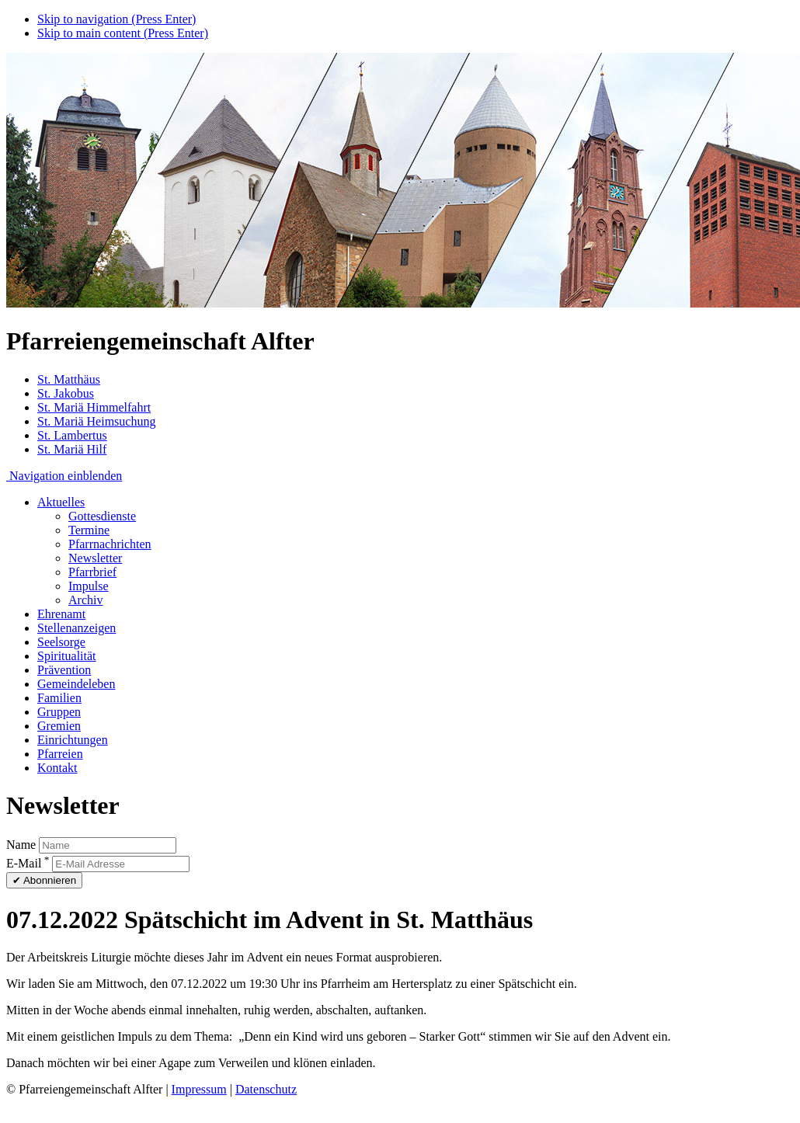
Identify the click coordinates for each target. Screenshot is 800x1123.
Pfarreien (60, 753)
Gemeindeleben (76, 683)
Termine (89, 530)
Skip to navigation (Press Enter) (116, 19)
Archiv (85, 600)
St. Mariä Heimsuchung (96, 421)
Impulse (88, 586)
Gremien (59, 725)
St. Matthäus (68, 379)
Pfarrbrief (92, 572)
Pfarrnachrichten (109, 544)
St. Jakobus (65, 393)
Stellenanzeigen (76, 628)
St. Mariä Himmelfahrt (94, 407)
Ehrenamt (61, 614)
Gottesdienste (102, 516)
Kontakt (57, 767)
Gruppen (59, 711)
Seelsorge (61, 641)
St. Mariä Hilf (71, 449)
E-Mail (27, 863)
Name (21, 844)
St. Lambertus (72, 435)
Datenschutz (266, 1089)
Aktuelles (61, 502)
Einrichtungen (72, 739)
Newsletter (95, 558)
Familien (59, 697)
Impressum (199, 1089)
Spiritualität (66, 655)
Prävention (64, 669)
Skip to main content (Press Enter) (122, 33)
